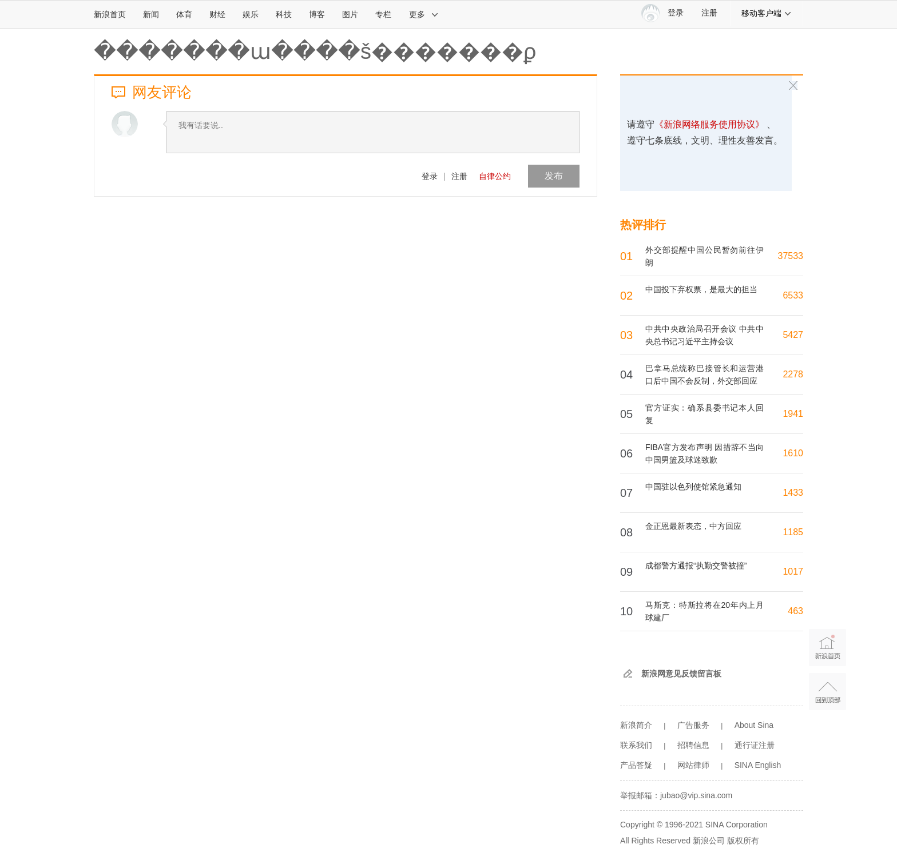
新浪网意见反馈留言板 (681, 673)
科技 (284, 14)
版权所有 (743, 840)
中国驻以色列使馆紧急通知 (693, 486)
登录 (430, 176)
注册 (709, 13)
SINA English (758, 765)
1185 (793, 532)
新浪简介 (636, 725)
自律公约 (495, 176)
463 (795, 611)
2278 (793, 374)
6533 (793, 295)
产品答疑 (636, 765)
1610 (793, 453)
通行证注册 (755, 745)
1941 (793, 414)
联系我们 (636, 745)
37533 (791, 256)
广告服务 (693, 725)
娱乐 (251, 14)
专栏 (383, 14)
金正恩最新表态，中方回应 (693, 526)
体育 (184, 14)
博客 (317, 14)
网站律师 (693, 765)
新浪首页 (110, 14)
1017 (793, 571)
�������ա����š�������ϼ (315, 51)
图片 (350, 14)
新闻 (151, 14)
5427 (793, 335)
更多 (424, 14)
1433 (793, 492)
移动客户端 (766, 13)
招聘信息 (693, 745)
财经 (217, 14)
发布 (554, 176)
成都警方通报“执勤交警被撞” (696, 565)
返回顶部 (827, 691)
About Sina (754, 725)
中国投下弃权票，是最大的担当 (701, 289)
